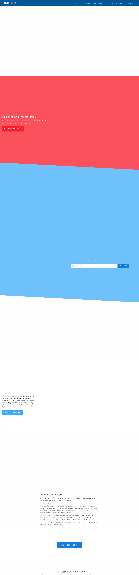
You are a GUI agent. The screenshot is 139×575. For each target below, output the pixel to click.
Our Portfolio (69, 545)
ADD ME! (123, 266)
